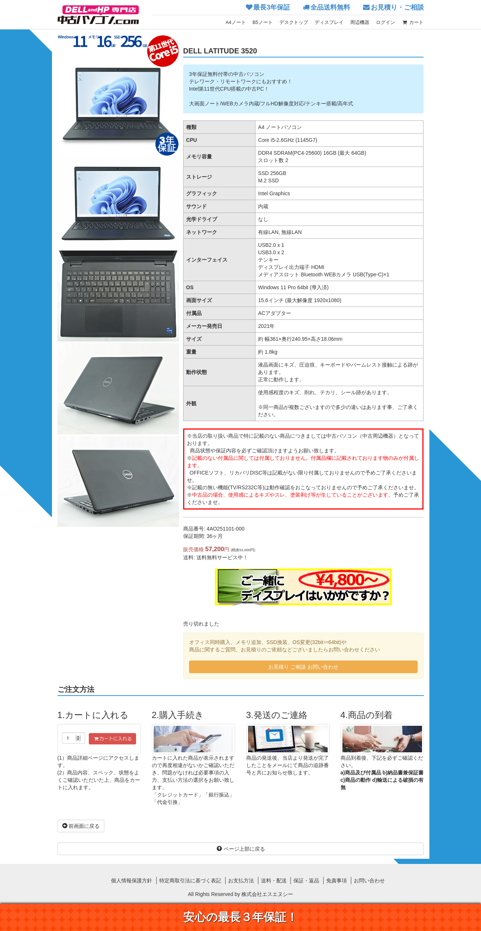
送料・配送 (274, 880)
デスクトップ (293, 22)
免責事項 (336, 880)
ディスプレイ (329, 22)
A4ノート (236, 22)
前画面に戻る (81, 826)
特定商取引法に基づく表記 (190, 880)
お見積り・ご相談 (397, 7)
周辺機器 (359, 22)
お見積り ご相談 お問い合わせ (303, 667)
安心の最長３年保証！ (240, 917)
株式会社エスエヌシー (267, 894)
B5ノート (262, 22)
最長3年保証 (271, 7)
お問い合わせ (369, 880)
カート (413, 22)
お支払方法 (241, 880)
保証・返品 (306, 880)
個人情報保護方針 (131, 880)
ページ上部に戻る (240, 849)
